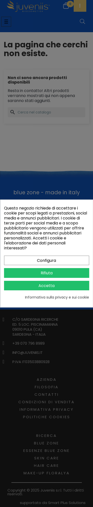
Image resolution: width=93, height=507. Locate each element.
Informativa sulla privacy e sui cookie (57, 297)
